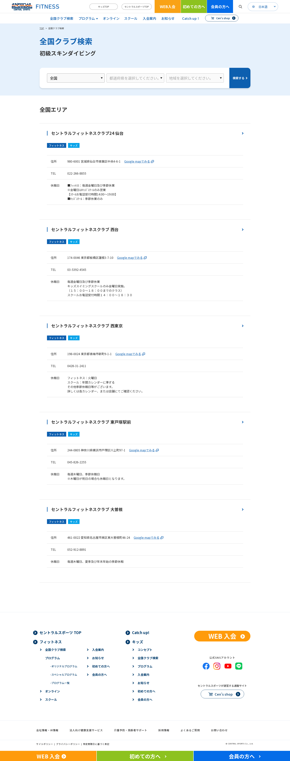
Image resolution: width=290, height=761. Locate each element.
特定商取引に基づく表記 (96, 743)
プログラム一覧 (60, 683)
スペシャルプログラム (63, 674)
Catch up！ (191, 18)
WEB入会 (167, 6)
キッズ (137, 641)
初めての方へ (194, 6)
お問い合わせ (219, 730)
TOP (42, 28)
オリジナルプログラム (63, 666)
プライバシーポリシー (68, 743)
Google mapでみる (137, 161)
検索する (239, 78)
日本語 (263, 6)
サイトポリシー (44, 743)
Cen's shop (223, 18)
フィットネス (51, 641)
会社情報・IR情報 (47, 730)
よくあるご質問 (190, 730)
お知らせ (168, 18)
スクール (130, 18)
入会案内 (149, 18)
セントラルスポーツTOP (136, 6)
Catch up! (140, 632)
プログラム (52, 658)
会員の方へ (220, 6)
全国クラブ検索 (61, 18)
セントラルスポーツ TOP (60, 632)
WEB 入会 (222, 636)
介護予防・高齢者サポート (130, 730)
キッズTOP (103, 6)
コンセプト (145, 649)
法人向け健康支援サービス (86, 730)
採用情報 (163, 730)
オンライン (111, 18)
